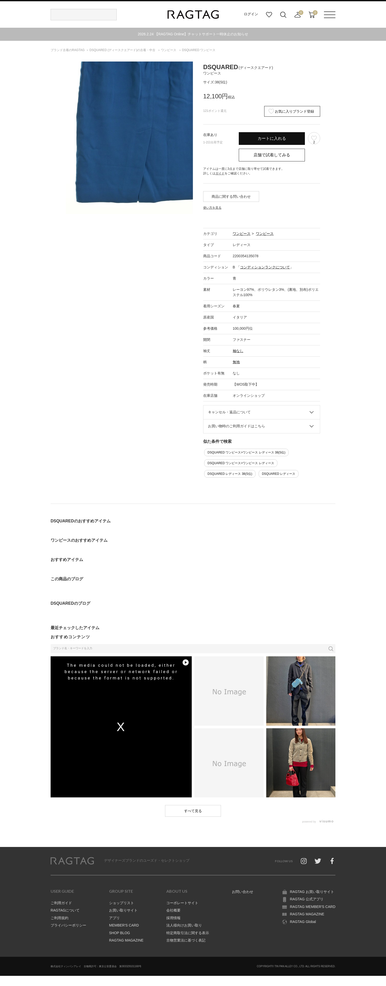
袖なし (238, 351)
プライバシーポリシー (68, 925)
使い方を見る (212, 207)
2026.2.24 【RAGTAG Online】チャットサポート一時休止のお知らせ (193, 34)
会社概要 (173, 910)
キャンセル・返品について (229, 412)
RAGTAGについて (65, 910)
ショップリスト (121, 903)
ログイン (251, 14)
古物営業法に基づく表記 (185, 940)
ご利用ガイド (61, 903)
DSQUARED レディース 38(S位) (229, 474)
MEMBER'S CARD (124, 925)
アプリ (114, 918)
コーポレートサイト (182, 903)
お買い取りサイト (123, 910)
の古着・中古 (123, 50)
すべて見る (193, 811)
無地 (236, 362)
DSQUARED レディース (278, 474)
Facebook (332, 861)
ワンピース (241, 234)
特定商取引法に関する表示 (187, 933)
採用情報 (173, 918)
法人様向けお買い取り (184, 925)
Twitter (318, 861)
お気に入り (269, 14)
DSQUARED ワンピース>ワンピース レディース (240, 463)
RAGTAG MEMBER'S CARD (312, 907)
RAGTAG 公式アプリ (306, 899)
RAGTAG (72, 861)
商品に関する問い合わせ (231, 196)
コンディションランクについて (265, 267)
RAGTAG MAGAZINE (126, 940)
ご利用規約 (59, 918)
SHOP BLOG (119, 933)
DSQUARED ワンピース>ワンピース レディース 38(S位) (246, 452)
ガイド (220, 173)
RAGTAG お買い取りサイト (312, 892)
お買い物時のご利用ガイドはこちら (236, 426)
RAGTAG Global (303, 922)
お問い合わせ (242, 892)
